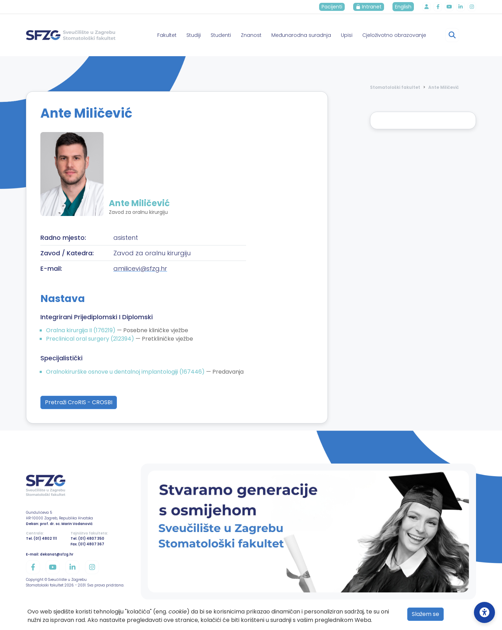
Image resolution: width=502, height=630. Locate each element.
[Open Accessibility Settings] (484, 612)
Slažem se (425, 614)
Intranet (369, 6)
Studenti (221, 35)
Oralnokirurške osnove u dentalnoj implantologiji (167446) (126, 372)
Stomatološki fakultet (395, 87)
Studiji (193, 35)
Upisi (346, 35)
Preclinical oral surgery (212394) (91, 339)
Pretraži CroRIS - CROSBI (78, 402)
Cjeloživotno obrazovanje (394, 35)
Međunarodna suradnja (301, 35)
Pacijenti (332, 6)
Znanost (251, 35)
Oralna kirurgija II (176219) (81, 330)
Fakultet (167, 35)
